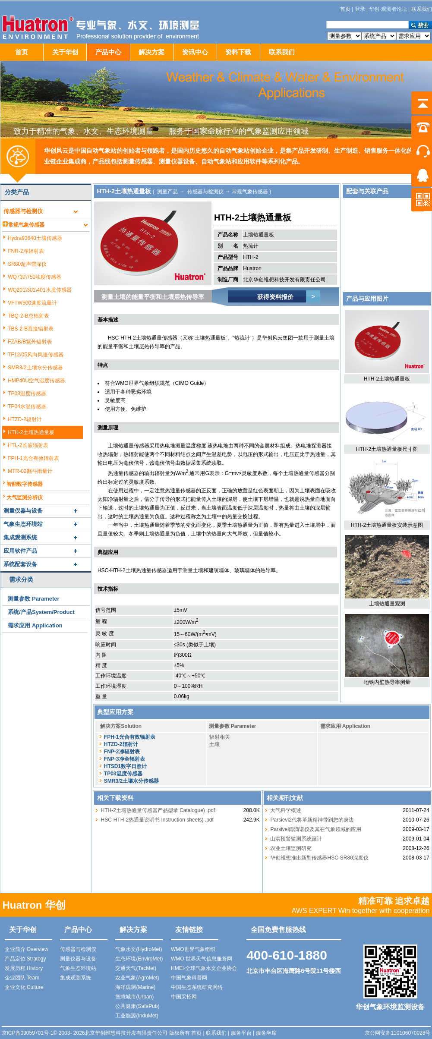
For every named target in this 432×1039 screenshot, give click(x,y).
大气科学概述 (285, 810)
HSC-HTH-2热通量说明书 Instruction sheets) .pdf (157, 820)
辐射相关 (219, 737)
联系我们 (282, 52)
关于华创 (65, 52)
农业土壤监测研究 (291, 848)
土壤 (214, 744)
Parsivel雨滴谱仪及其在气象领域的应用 (315, 829)
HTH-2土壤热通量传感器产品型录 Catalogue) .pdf (158, 810)
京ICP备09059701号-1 (28, 1033)
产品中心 (108, 52)
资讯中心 (195, 52)
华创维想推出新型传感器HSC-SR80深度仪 (319, 858)
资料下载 (238, 52)
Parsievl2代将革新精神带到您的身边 (311, 820)
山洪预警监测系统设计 (296, 839)
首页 (21, 52)
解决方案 (151, 52)
